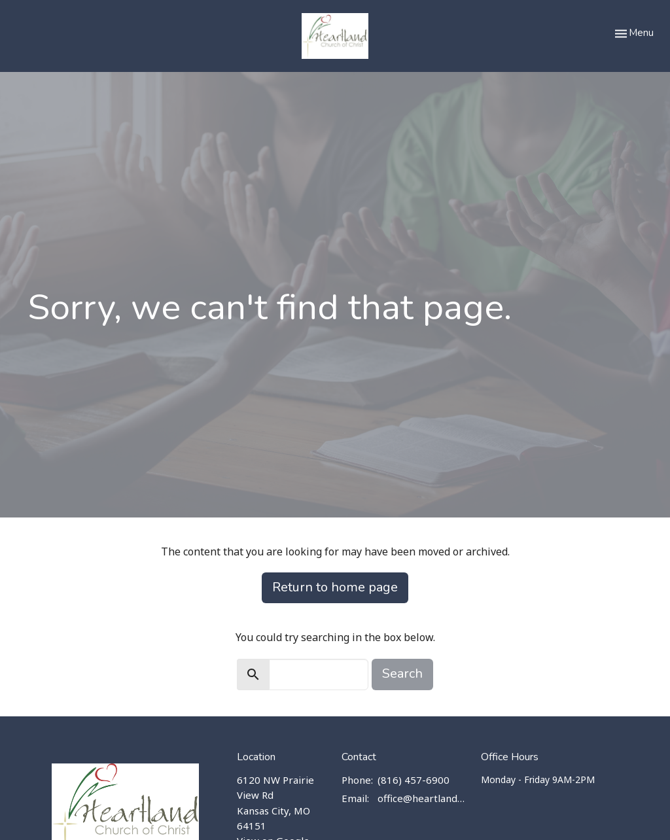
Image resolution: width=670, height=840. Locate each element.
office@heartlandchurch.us (423, 798)
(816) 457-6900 (414, 779)
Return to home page (335, 587)
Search (402, 673)
